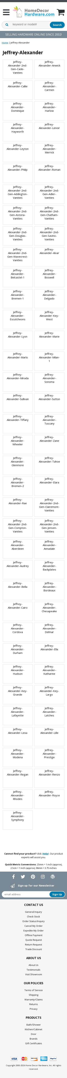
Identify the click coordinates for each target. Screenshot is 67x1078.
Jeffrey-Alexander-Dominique (17, 107)
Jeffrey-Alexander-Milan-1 (49, 357)
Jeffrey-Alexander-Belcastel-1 (18, 273)
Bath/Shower (33, 1024)
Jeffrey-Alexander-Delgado (49, 294)
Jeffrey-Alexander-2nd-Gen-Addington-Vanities (18, 192)
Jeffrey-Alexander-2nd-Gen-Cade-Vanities (17, 67)
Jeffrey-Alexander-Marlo (18, 355)
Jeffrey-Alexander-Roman (49, 167)
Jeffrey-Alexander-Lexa (17, 731)
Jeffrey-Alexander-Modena (17, 753)
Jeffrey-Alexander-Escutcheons (17, 315)
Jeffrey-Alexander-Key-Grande (17, 690)
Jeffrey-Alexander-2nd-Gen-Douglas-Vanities (17, 234)
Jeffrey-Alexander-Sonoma (49, 378)
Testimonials (33, 969)
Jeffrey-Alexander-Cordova (17, 628)
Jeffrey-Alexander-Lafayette (17, 711)
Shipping (33, 994)
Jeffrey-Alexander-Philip (18, 167)
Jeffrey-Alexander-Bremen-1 (17, 294)
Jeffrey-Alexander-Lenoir (49, 126)
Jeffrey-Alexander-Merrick (49, 148)
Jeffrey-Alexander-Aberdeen (17, 545)
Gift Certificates (33, 1043)
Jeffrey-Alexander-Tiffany (18, 418)
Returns (33, 1004)
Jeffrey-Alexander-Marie (49, 334)
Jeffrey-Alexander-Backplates (49, 565)
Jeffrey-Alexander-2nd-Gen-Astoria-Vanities (17, 213)
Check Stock (33, 916)
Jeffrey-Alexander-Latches (49, 711)
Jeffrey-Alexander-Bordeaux (49, 586)
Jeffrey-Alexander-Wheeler (17, 440)
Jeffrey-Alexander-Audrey (18, 564)
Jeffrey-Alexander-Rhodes (17, 795)
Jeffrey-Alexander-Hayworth (17, 128)
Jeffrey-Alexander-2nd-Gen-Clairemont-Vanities (49, 505)
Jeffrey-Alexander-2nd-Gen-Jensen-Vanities (49, 526)
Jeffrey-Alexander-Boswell (49, 273)
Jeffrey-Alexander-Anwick (49, 63)
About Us (33, 965)
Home (5, 42)
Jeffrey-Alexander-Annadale (49, 545)
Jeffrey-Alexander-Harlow (49, 107)
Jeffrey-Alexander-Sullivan (18, 397)
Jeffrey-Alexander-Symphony (17, 816)
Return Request (33, 944)
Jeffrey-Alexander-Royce (49, 793)
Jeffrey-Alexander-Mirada (18, 376)
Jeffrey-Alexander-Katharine (49, 670)
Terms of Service (33, 990)
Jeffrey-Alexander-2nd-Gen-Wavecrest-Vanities (17, 255)
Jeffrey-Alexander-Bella (17, 584)
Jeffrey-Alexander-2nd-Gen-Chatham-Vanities (49, 213)
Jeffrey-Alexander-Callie (18, 84)
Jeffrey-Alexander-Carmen (49, 86)
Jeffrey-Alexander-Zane (49, 438)
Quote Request (33, 939)
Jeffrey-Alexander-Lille (49, 731)
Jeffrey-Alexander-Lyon (17, 334)
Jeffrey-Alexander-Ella (49, 647)
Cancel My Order (33, 925)
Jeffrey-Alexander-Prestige (49, 753)
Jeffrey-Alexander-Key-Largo (49, 690)
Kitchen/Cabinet (33, 1029)
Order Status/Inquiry (33, 921)
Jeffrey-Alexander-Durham (17, 649)
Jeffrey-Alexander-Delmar (49, 628)
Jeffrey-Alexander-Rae (18, 501)
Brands (34, 1038)
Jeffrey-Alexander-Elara (49, 480)
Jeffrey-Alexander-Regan (17, 772)
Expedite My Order (33, 930)
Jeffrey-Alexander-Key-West (49, 315)
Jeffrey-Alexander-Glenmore (17, 461)
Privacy (34, 1008)
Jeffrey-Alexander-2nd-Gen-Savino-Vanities (49, 234)
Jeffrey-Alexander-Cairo (18, 605)
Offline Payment (33, 935)
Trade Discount (33, 949)
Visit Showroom (33, 974)
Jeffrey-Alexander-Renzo (49, 772)
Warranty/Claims (33, 999)
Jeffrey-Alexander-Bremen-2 (17, 482)
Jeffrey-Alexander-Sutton (49, 397)
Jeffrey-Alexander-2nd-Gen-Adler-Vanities (49, 192)
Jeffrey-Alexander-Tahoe (49, 459)
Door (33, 1034)
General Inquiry (33, 911)
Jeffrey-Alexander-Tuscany (49, 419)
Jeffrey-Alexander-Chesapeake (49, 607)
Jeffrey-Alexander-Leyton (18, 147)
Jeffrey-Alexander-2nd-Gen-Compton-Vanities (17, 526)
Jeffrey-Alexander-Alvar (49, 251)
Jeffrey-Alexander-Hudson (17, 670)
